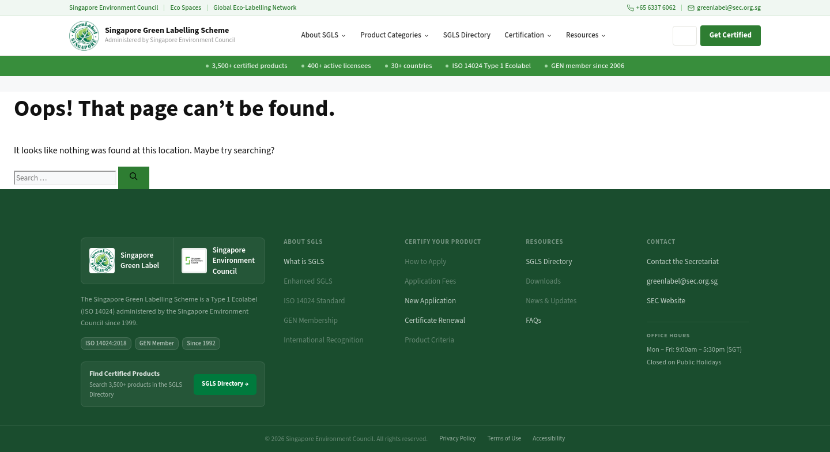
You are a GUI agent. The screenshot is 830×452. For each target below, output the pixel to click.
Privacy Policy (457, 438)
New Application (430, 301)
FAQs (533, 320)
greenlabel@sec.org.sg (724, 8)
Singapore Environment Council (113, 8)
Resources (586, 35)
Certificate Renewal (435, 320)
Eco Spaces (185, 8)
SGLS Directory (467, 35)
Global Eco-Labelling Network (254, 8)
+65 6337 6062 (651, 8)
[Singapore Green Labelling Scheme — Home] (152, 36)
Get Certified (731, 35)
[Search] (133, 178)
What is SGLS (304, 262)
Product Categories (394, 35)
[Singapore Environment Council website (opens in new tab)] (219, 261)
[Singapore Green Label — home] (127, 260)
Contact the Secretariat (683, 262)
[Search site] (685, 36)
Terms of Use (504, 438)
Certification (528, 35)
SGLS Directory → (225, 383)
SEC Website (666, 301)
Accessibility (549, 438)
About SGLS (324, 35)
